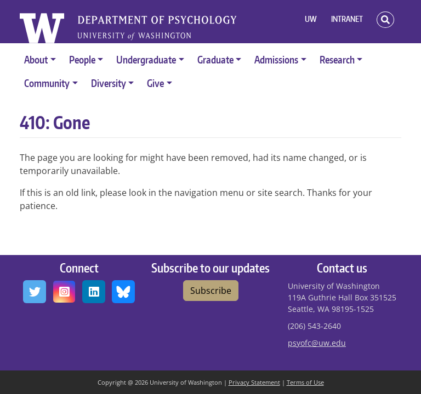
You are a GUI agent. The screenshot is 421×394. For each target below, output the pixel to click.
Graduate (215, 59)
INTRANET (347, 19)
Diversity (108, 83)
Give (155, 83)
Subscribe (210, 291)
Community (47, 83)
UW (311, 19)
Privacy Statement (254, 382)
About (36, 59)
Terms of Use (305, 382)
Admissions (276, 59)
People (82, 59)
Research (337, 59)
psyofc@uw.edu (317, 343)
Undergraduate (146, 59)
